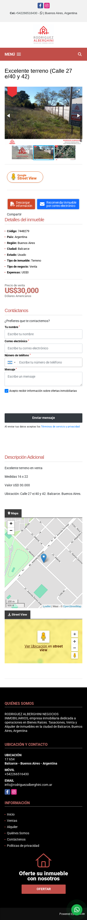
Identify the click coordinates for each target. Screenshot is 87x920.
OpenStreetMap (72, 606)
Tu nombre (12, 327)
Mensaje (11, 369)
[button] (78, 91)
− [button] (11, 531)
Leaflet (47, 606)
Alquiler (12, 827)
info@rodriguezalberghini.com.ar (28, 785)
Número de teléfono (18, 355)
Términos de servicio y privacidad (60, 426)
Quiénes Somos (18, 833)
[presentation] (40, 403)
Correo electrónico (17, 341)
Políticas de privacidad (23, 845)
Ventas (12, 820)
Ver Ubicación (36, 646)
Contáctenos (16, 839)
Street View (25, 176)
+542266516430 (26, 13)
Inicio (11, 814)
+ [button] (11, 524)
